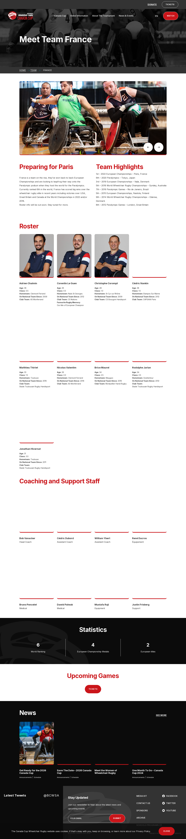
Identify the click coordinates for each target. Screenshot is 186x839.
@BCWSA (51, 795)
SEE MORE (161, 715)
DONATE (152, 4)
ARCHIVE (140, 817)
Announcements (25, 777)
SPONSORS (142, 810)
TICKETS (170, 4)
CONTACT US (143, 803)
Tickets (93, 689)
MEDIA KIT (141, 796)
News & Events (126, 15)
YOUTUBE (171, 810)
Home (22, 70)
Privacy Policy (143, 831)
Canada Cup (60, 15)
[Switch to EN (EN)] (156, 16)
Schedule (37, 777)
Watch (171, 16)
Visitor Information (79, 15)
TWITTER (171, 803)
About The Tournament (103, 15)
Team (33, 70)
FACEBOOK (172, 796)
